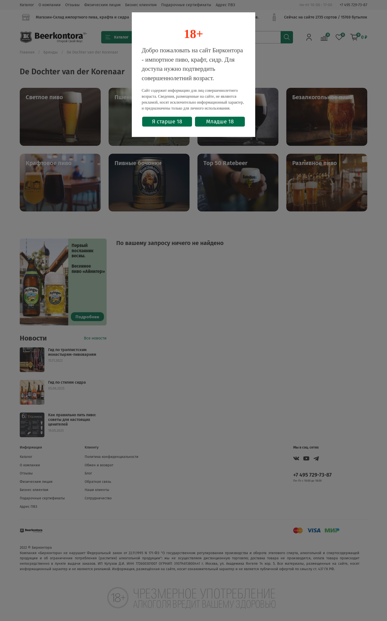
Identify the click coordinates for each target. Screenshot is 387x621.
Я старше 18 (167, 121)
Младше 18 (220, 121)
